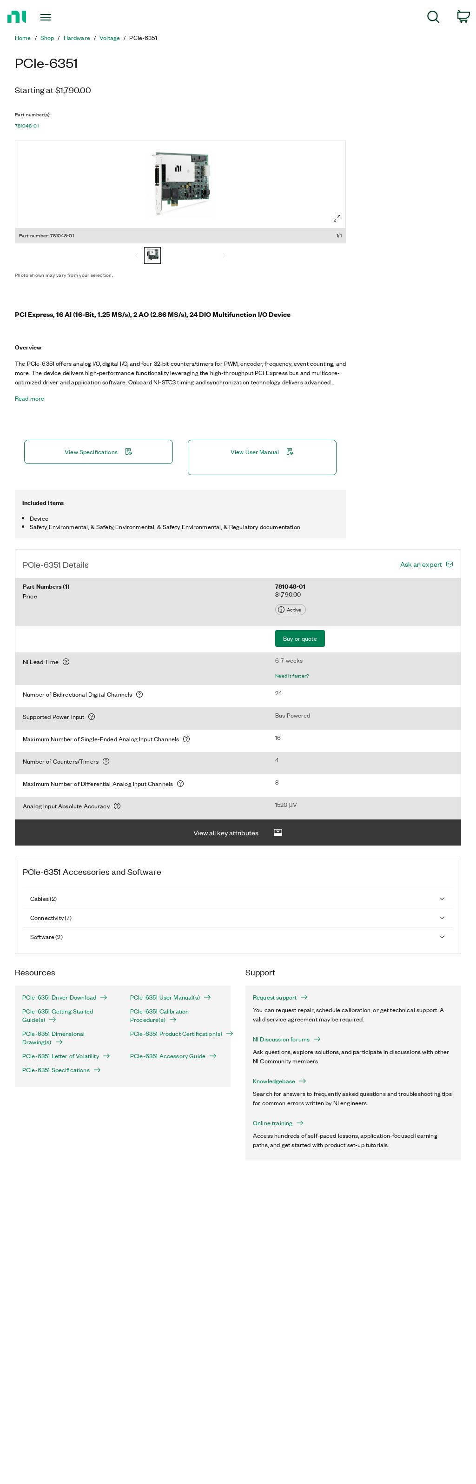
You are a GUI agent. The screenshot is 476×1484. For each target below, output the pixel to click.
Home (23, 38)
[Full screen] (337, 218)
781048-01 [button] (27, 125)
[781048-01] (152, 256)
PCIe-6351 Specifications (61, 1070)
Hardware (77, 38)
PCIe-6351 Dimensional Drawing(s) (53, 1037)
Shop (47, 38)
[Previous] (136, 256)
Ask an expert (421, 564)
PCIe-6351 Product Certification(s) (176, 1033)
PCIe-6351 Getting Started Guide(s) (57, 1015)
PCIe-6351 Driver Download (64, 997)
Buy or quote (300, 638)
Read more (29, 398)
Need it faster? (292, 675)
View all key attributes (238, 833)
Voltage (109, 38)
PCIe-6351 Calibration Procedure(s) (159, 1015)
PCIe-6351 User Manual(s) (170, 997)
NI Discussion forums (287, 1039)
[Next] (224, 256)
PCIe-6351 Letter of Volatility (66, 1056)
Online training (278, 1123)
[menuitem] (433, 18)
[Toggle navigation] (61, 17)
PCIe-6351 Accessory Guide (173, 1056)
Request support (280, 997)
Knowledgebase (279, 1081)
